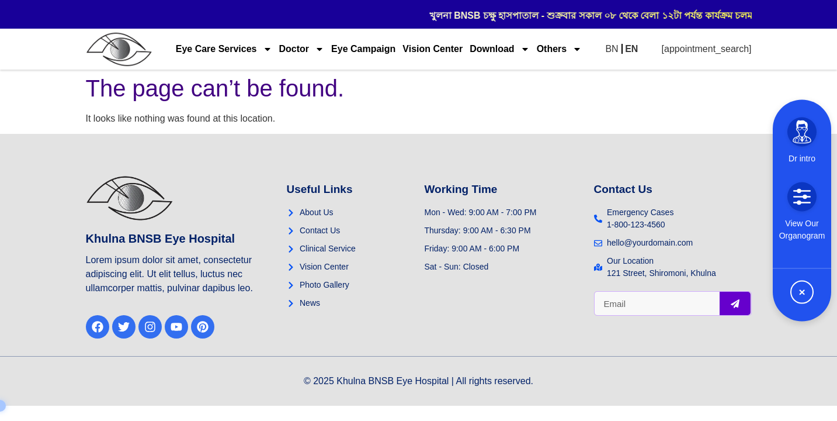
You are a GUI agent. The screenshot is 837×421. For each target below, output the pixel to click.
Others (559, 49)
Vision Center (432, 49)
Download (499, 49)
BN (611, 49)
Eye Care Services (224, 49)
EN (631, 49)
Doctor (302, 49)
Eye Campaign (363, 49)
